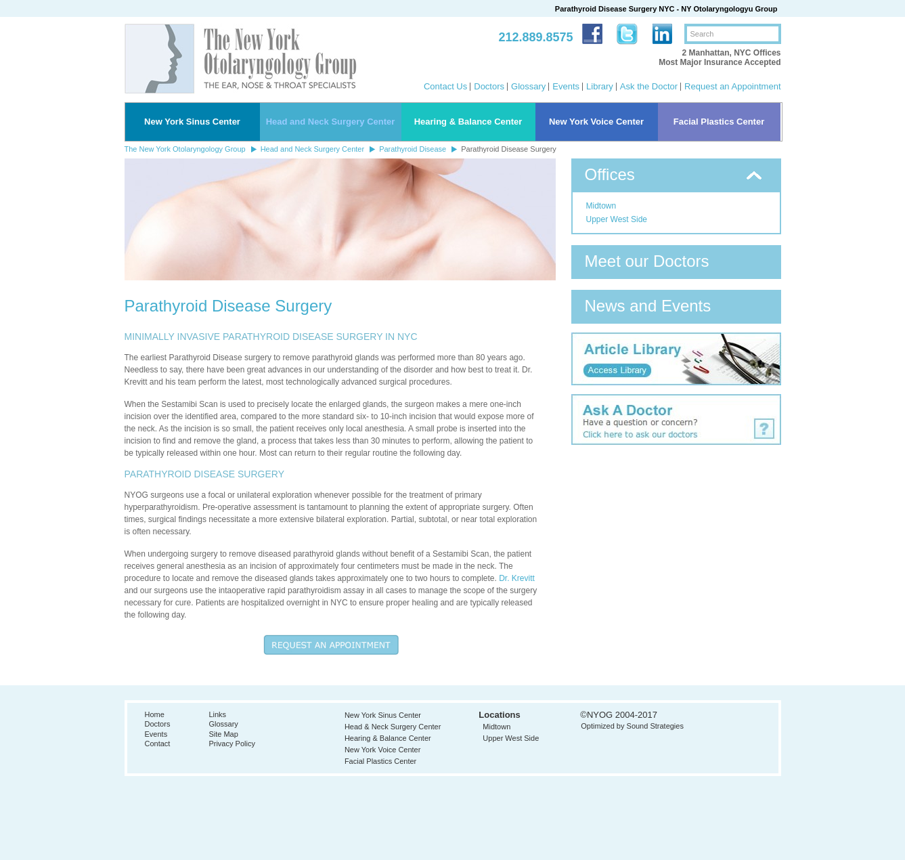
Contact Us (445, 86)
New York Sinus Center (192, 121)
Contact (158, 743)
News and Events (648, 306)
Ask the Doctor (649, 86)
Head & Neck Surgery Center (393, 727)
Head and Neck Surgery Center (330, 121)
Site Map (223, 734)
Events (565, 86)
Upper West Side (617, 219)
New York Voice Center (596, 121)
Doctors (489, 86)
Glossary (528, 86)
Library (599, 86)
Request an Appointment (732, 86)
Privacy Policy (231, 743)
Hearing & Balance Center (468, 121)
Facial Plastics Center (719, 121)
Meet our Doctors (647, 261)
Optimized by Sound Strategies (632, 726)
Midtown (601, 206)
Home (154, 714)
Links (217, 714)
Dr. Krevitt (517, 578)
